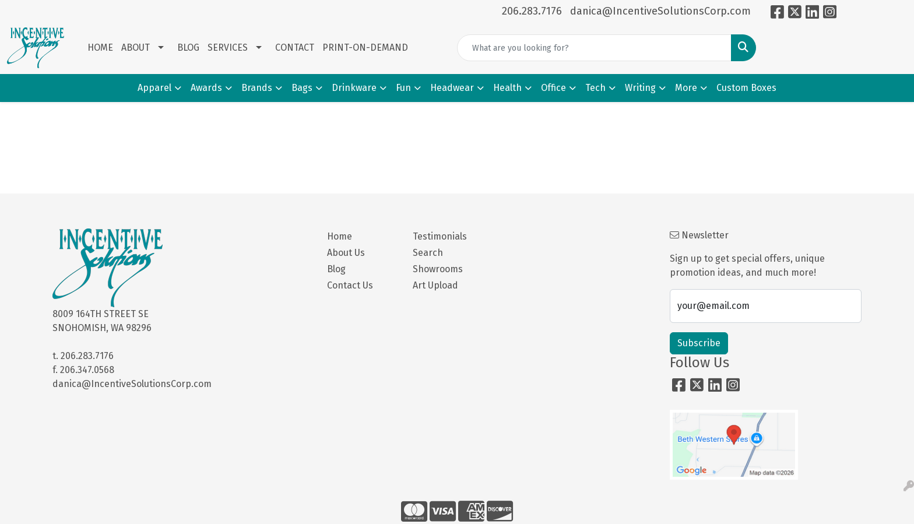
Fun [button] (403, 87)
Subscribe (698, 343)
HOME (100, 47)
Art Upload (435, 285)
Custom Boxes (746, 87)
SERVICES (228, 47)
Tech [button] (595, 87)
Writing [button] (640, 87)
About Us (346, 252)
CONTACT (294, 47)
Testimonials (440, 236)
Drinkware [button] (354, 87)
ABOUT (135, 47)
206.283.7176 (532, 11)
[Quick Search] (594, 47)
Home (339, 236)
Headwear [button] (452, 87)
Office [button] (553, 87)
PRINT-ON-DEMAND (365, 47)
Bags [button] (301, 87)
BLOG (188, 47)
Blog (336, 269)
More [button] (686, 87)
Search (428, 252)
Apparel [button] (154, 87)
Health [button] (507, 87)
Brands (256, 87)
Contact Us (350, 285)
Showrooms (438, 269)
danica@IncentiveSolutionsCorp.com (660, 11)
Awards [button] (206, 87)
